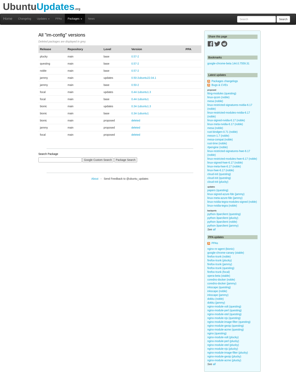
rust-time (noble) (217, 143)
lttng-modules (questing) (221, 93)
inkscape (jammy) (217, 294)
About (94, 178)
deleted (135, 120)
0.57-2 (135, 56)
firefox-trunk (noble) (219, 256)
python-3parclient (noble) (222, 221)
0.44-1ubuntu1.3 (141, 92)
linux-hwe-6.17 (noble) (220, 170)
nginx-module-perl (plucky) (223, 341)
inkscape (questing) (219, 287)
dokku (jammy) (216, 302)
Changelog (24, 18)
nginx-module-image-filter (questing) (228, 321)
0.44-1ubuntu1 (140, 99)
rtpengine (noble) (217, 147)
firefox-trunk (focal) (218, 271)
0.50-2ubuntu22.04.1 (143, 77)
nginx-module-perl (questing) (224, 310)
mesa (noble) (215, 101)
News (91, 18)
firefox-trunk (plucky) (219, 260)
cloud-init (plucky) (217, 181)
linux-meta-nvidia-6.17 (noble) (225, 124)
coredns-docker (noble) (221, 279)
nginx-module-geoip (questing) (225, 325)
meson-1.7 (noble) (218, 135)
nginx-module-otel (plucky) (223, 344)
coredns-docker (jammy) (221, 283)
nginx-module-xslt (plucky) (223, 337)
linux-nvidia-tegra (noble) (222, 205)
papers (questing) (217, 190)
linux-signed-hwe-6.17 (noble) (225, 162)
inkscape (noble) (217, 291)
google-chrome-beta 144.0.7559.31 (228, 63)
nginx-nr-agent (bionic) (220, 248)
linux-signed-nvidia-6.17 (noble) (226, 120)
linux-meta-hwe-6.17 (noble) (224, 166)
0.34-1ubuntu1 (140, 113)
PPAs (58, 18)
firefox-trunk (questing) (220, 268)
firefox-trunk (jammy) (219, 264)
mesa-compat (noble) (220, 139)
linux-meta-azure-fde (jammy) (225, 197)
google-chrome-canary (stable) (225, 252)
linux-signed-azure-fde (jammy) (225, 194)
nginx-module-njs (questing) (224, 318)
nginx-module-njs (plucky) (222, 348)
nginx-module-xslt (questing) (224, 306)
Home (7, 19)
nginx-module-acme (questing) (225, 329)
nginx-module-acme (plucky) (224, 360)
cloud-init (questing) (219, 174)
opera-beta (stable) (218, 275)
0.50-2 (135, 84)
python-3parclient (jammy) (222, 225)
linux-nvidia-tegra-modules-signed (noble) (232, 201)
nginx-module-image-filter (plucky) (227, 352)
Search (283, 19)
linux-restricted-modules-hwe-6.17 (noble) (232, 158)
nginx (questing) (217, 333)
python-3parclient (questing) (224, 214)
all (214, 229)
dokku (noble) (215, 298)
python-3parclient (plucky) (222, 217)
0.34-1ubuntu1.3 (141, 106)
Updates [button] (43, 18)
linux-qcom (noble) (218, 97)
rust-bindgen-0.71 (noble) (222, 131)
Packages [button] (75, 18)
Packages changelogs (225, 81)
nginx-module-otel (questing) (224, 314)
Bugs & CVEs (220, 84)
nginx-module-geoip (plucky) (224, 356)
